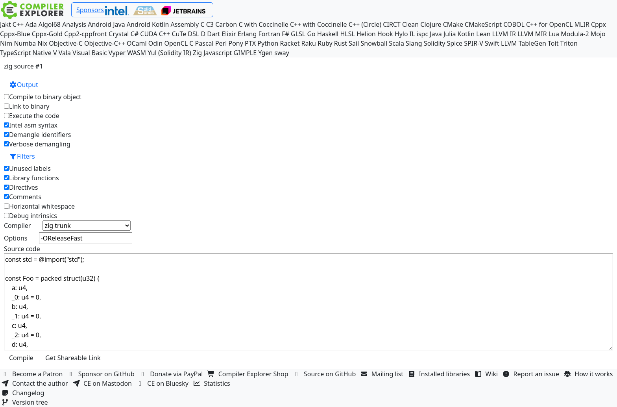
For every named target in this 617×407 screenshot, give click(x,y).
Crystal (119, 34)
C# (135, 34)
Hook (385, 34)
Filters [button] (22, 156)
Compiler (17, 225)
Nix (42, 43)
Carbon (226, 24)
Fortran (270, 34)
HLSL (347, 34)
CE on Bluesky (163, 383)
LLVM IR (504, 34)
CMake (453, 24)
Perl (221, 43)
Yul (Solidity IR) (169, 52)
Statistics (212, 383)
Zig (197, 52)
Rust (340, 43)
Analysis (74, 24)
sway (281, 52)
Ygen (265, 52)
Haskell (327, 34)
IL (412, 34)
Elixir (229, 34)
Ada (31, 24)
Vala (65, 52)
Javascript (217, 52)
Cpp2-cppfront (85, 34)
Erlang (247, 34)
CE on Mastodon (103, 383)
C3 (210, 24)
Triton (569, 43)
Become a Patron (33, 374)
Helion (366, 34)
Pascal (204, 43)
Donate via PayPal (172, 374)
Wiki (487, 374)
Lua (554, 34)
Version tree (25, 402)
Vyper (117, 52)
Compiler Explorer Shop (249, 374)
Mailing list (383, 374)
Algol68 (50, 24)
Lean (483, 34)
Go (311, 34)
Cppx (598, 24)
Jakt (5, 24)
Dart (213, 34)
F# (285, 34)
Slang (414, 43)
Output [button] (23, 84)
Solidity (434, 43)
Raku (308, 43)
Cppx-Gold (47, 34)
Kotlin (466, 34)
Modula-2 (575, 34)
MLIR (581, 24)
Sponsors (90, 10)
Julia (449, 34)
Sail (354, 43)
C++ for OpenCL (549, 24)
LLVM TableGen (523, 43)
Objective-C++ (104, 43)
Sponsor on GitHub (102, 374)
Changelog (24, 392)
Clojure (430, 24)
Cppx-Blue (15, 34)
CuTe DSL (185, 34)
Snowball (374, 43)
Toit (553, 43)
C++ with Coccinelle (318, 24)
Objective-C (66, 43)
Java (436, 34)
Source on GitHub (325, 374)
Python (267, 43)
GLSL (298, 34)
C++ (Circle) (365, 24)
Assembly (185, 24)
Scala (396, 43)
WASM (136, 52)
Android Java (106, 24)
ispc (422, 34)
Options (15, 238)
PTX (250, 43)
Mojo (598, 34)
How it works (589, 374)
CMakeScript (483, 24)
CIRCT (392, 24)
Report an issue (532, 374)
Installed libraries (439, 374)
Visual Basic (89, 52)
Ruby (325, 43)
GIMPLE (245, 52)
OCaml (137, 43)
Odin (155, 43)
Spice (454, 43)
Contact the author (35, 383)
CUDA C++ (155, 34)
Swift (492, 43)
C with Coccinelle (263, 24)
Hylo (401, 34)
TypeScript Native (26, 52)
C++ (18, 24)
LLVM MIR (532, 34)
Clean (410, 24)
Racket (289, 43)
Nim (6, 43)
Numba (25, 43)
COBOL (514, 24)
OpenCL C (178, 43)
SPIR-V (473, 43)
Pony (236, 43)
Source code (22, 248)
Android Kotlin (148, 24)
